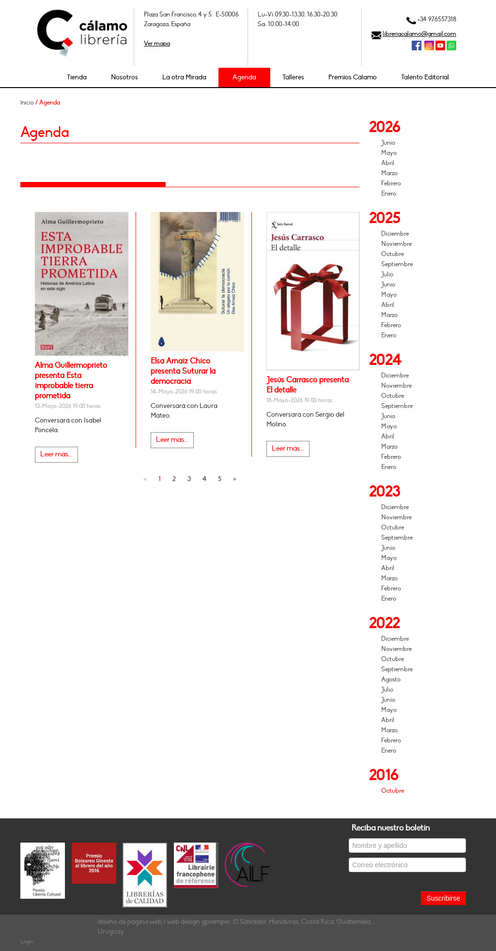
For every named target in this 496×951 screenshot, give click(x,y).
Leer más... (56, 454)
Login (26, 941)
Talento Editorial (425, 77)
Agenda (244, 77)
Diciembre (395, 234)
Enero (388, 193)
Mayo (389, 153)
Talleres (293, 77)
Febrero (391, 183)
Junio (388, 143)
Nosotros (124, 77)
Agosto (391, 679)
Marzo (389, 173)
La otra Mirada (184, 77)
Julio (387, 274)
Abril (387, 163)
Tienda (77, 77)
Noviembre (396, 244)
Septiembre (397, 264)
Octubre (392, 254)
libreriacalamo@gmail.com (419, 34)
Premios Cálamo (352, 77)
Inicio (27, 102)
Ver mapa (157, 43)
